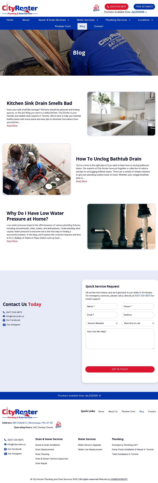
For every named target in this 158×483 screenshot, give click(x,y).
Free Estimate (144, 6)
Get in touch (120, 369)
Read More (12, 125)
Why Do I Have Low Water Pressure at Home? (35, 216)
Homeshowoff (119, 479)
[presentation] (120, 358)
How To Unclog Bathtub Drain (108, 159)
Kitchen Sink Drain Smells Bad (39, 103)
